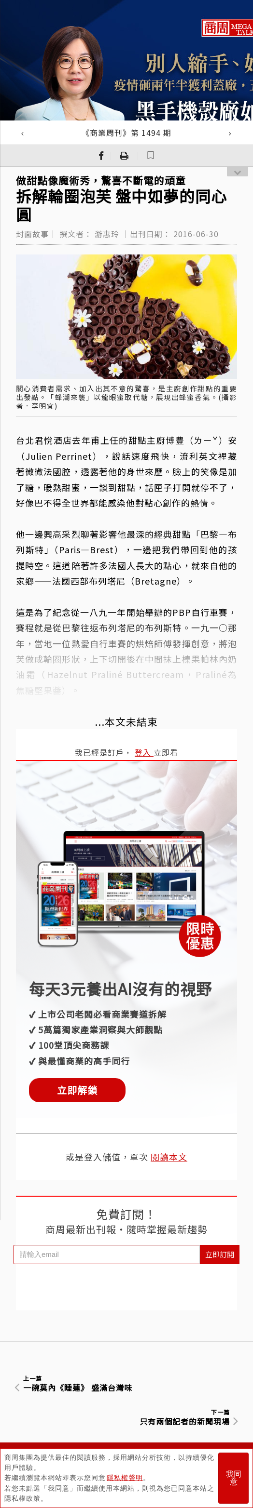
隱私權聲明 (125, 1478)
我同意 (233, 1478)
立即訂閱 (219, 1254)
